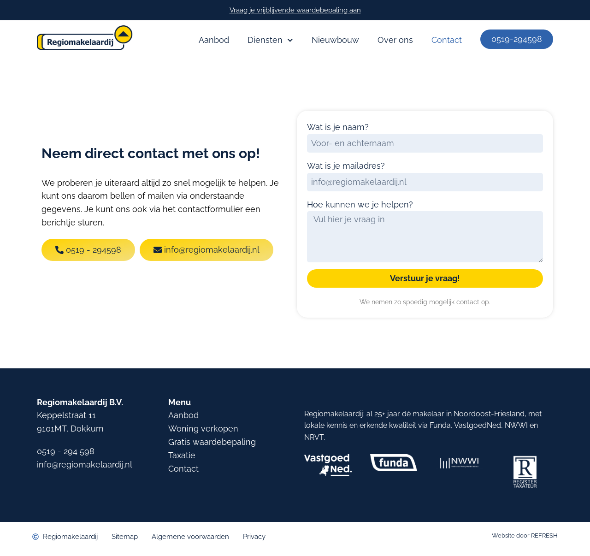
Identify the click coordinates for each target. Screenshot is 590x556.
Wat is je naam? (338, 127)
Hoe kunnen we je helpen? (360, 204)
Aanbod (214, 40)
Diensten (270, 40)
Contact (446, 40)
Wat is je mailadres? (346, 166)
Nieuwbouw (335, 40)
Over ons (395, 40)
